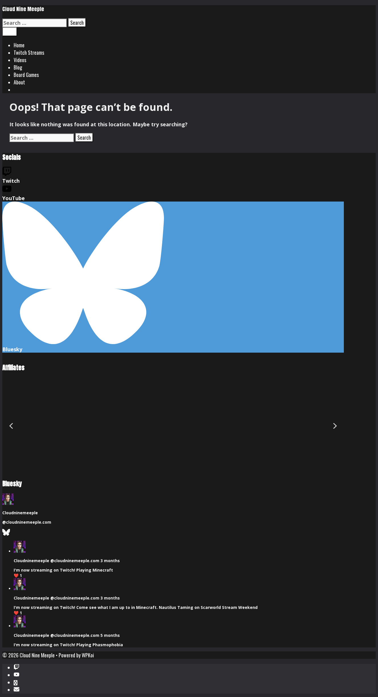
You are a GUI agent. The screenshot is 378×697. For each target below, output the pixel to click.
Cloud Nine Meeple (23, 9)
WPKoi (88, 626)
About (19, 82)
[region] (173, 411)
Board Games (26, 74)
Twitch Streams (29, 52)
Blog (18, 67)
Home (19, 45)
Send (9, 690)
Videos (20, 60)
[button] (11, 412)
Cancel (25, 690)
